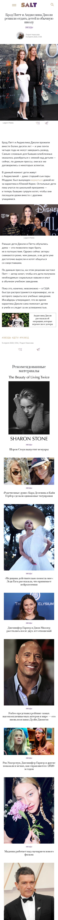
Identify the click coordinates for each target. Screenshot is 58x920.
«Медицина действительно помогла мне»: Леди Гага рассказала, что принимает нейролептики (29, 581)
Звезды (29, 27)
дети (16, 338)
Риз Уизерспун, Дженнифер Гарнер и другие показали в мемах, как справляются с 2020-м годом (29, 766)
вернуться (37, 180)
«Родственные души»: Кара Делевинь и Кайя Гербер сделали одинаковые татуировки (29, 494)
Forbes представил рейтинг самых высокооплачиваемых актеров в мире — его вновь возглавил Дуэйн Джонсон (29, 716)
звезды (7, 338)
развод (25, 338)
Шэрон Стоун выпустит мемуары (29, 449)
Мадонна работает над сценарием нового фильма (29, 853)
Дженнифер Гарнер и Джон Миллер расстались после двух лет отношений (29, 629)
